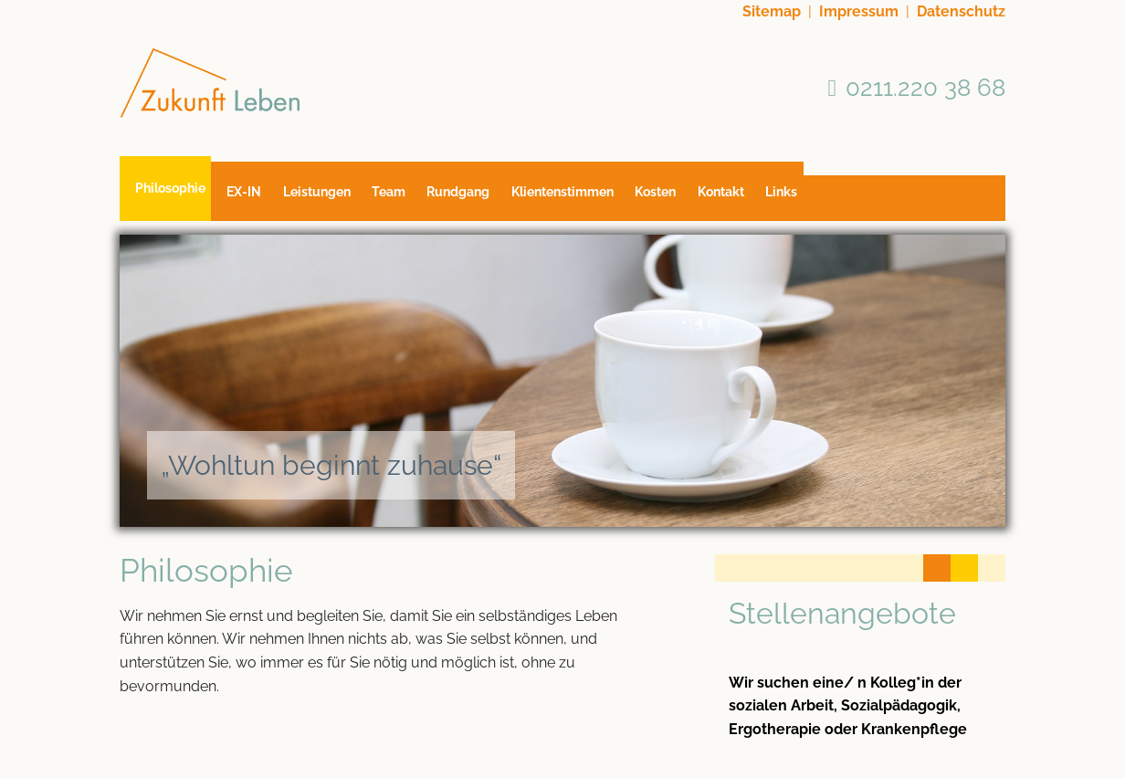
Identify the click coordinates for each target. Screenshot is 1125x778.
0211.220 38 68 (925, 86)
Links (853, 198)
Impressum (859, 11)
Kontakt (784, 198)
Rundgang (494, 198)
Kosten (710, 198)
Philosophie (170, 191)
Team (416, 198)
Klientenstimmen (607, 198)
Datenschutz (961, 11)
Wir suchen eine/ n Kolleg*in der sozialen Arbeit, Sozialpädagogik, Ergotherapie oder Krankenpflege (848, 706)
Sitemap (771, 11)
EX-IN (253, 198)
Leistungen (334, 198)
